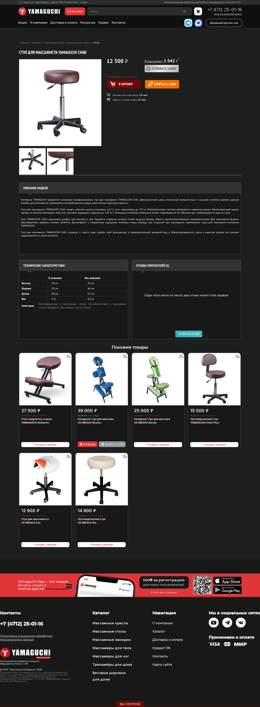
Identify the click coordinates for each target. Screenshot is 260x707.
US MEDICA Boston (89, 422)
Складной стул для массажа (96, 418)
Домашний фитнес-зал (224, 22)
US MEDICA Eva (30, 522)
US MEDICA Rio (87, 522)
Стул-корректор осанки (36, 418)
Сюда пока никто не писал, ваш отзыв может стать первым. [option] (186, 295)
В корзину (87, 444)
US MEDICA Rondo (145, 422)
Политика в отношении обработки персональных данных (26, 637)
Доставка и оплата (63, 22)
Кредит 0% (161, 648)
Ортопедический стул (204, 418)
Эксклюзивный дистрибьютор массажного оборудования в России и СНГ (202, 2)
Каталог (158, 631)
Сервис (103, 22)
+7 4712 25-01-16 (224, 9)
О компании (38, 22)
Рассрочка (87, 22)
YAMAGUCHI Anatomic (35, 422)
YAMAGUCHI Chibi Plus (204, 422)
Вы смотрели (130, 704)
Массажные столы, (71, 307)
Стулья (86, 307)
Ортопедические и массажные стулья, (63, 304)
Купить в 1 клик (162, 84)
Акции (22, 22)
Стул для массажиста (35, 518)
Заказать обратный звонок (228, 14)
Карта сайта (162, 665)
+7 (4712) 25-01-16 (21, 624)
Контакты (118, 22)
